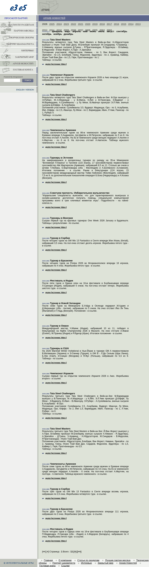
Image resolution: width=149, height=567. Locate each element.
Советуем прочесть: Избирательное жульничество (79, 193)
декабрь (68, 34)
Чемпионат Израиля (61, 74)
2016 (116, 24)
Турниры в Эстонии (61, 157)
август (110, 31)
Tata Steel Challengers (62, 95)
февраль (57, 31)
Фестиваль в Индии (61, 280)
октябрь (47, 34)
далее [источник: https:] (54, 64)
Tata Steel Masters (60, 39)
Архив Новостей (128, 563)
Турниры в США (59, 348)
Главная (48, 560)
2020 (87, 24)
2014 (130, 24)
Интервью (86, 563)
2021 (80, 24)
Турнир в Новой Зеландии (65, 303)
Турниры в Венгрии (61, 218)
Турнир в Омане (59, 325)
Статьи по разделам (88, 560)
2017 (109, 24)
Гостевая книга (47, 565)
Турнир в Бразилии (61, 260)
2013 (138, 24)
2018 (102, 24)
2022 (73, 24)
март (67, 31)
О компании (65, 560)
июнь (93, 31)
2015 (123, 24)
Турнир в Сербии (60, 238)
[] (74, 551)
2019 (95, 24)
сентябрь (121, 31)
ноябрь (57, 34)
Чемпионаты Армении (63, 130)
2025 (51, 24)
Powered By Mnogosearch (13, 77)
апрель (77, 31)
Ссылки (65, 565)
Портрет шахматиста (63, 563)
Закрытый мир (105, 563)
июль (101, 31)
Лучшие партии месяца (117, 560)
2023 (66, 24)
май (85, 31)
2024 (59, 24)
